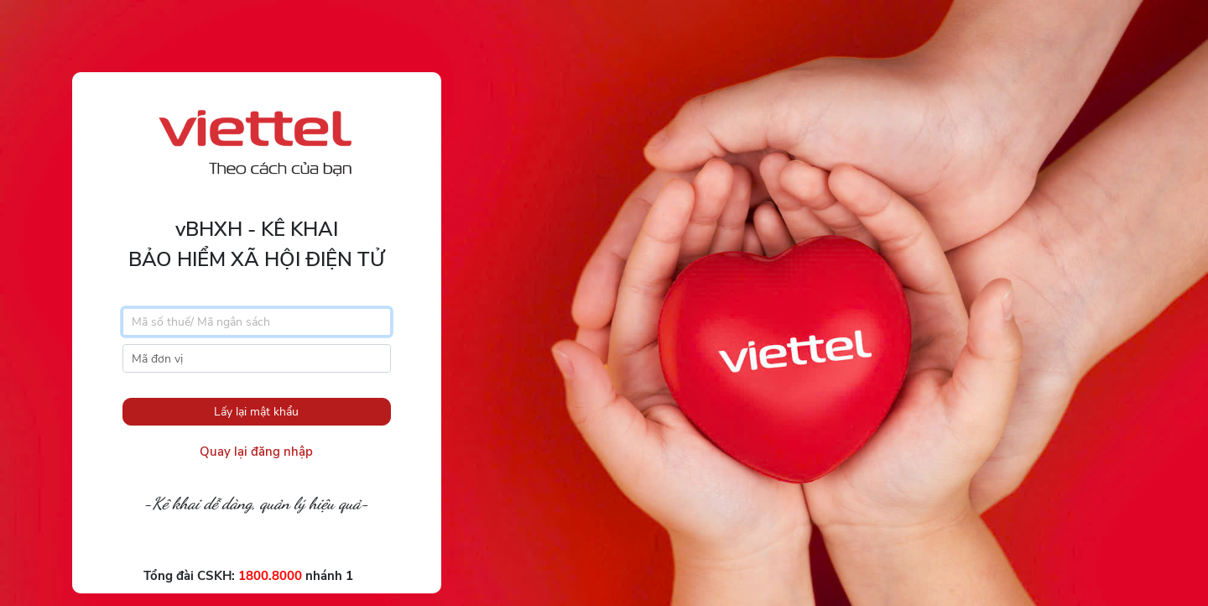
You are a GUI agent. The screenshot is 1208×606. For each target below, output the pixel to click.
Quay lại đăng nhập (256, 451)
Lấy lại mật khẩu (256, 412)
